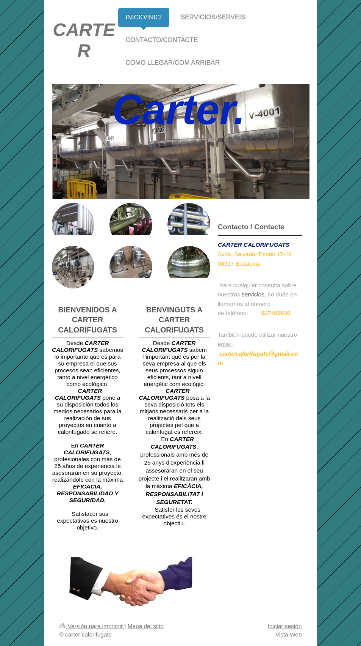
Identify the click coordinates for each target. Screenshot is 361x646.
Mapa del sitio (146, 626)
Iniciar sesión (285, 626)
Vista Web (288, 634)
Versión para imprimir (92, 626)
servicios (253, 294)
